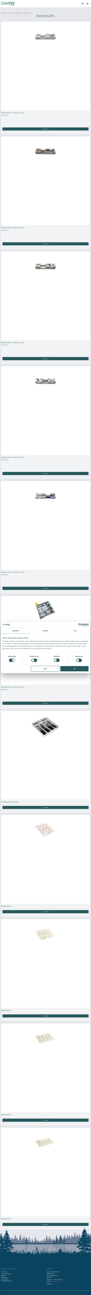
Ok (74, 669)
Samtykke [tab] (15, 631)
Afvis (45, 669)
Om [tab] (75, 631)
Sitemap (49, 1284)
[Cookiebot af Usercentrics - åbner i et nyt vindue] (80, 624)
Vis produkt (45, 129)
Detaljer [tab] (45, 631)
